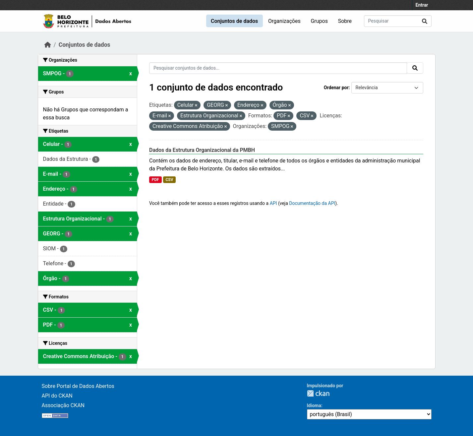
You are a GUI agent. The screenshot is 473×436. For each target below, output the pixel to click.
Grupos (319, 21)
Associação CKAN (63, 405)
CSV (169, 179)
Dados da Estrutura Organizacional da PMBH (202, 150)
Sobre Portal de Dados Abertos (78, 386)
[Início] (47, 44)
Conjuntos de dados (234, 21)
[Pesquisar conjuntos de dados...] (398, 21)
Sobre (345, 21)
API (273, 203)
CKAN (318, 393)
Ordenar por (336, 87)
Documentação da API (312, 203)
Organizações (284, 21)
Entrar (422, 5)
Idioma (314, 405)
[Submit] (425, 21)
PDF (155, 179)
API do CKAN (57, 396)
